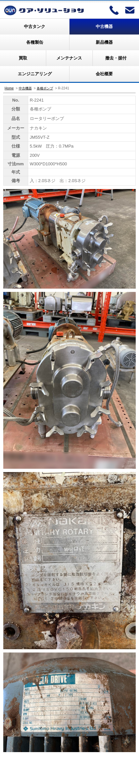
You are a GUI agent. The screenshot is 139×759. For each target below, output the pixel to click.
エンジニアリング (35, 73)
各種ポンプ (45, 88)
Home (9, 88)
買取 (23, 58)
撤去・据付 (116, 58)
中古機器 (104, 26)
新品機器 (104, 42)
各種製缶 (34, 42)
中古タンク (34, 26)
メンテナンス (69, 58)
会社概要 (104, 73)
